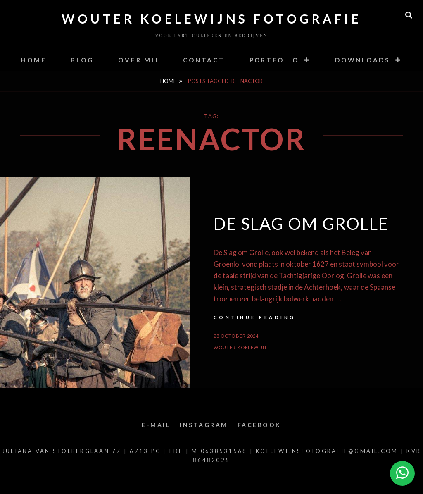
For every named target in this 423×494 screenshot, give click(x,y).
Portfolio (274, 60)
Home (33, 60)
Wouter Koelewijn (240, 347)
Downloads (362, 60)
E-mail (156, 424)
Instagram (204, 424)
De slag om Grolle (301, 224)
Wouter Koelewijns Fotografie (211, 18)
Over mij (138, 60)
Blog (82, 60)
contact (204, 60)
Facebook (259, 424)
